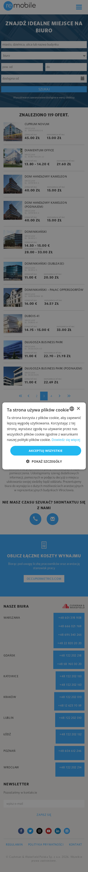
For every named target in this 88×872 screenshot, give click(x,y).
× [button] (78, 408)
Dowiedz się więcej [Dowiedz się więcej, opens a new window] (66, 439)
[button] (44, 461)
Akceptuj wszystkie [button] (46, 451)
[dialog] (44, 436)
